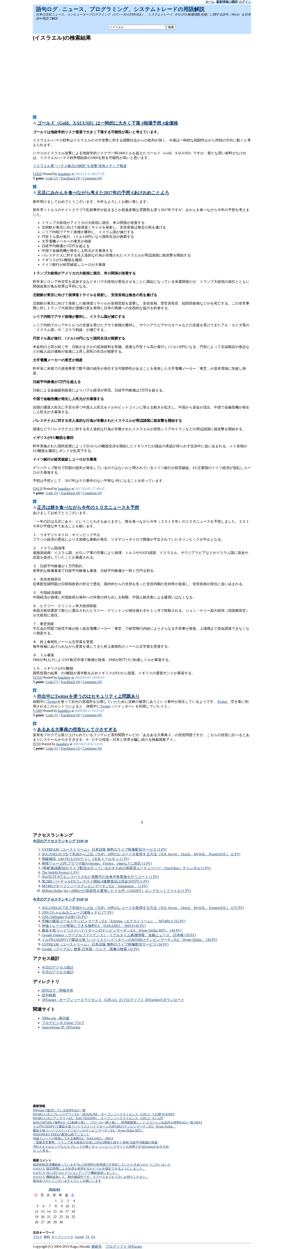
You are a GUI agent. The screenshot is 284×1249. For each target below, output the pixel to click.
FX (88, 1237)
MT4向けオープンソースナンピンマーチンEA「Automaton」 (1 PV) (94, 886)
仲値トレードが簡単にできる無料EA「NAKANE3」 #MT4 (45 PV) (94, 926)
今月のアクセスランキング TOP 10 (60, 899)
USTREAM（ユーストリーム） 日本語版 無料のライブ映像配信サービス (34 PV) (105, 944)
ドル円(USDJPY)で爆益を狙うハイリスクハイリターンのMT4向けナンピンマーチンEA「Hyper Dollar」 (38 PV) (129, 940)
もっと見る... (42, 1150)
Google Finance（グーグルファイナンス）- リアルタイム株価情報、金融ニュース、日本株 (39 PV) (119, 935)
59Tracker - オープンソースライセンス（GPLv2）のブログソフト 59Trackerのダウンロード (113, 1000)
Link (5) (52, 493)
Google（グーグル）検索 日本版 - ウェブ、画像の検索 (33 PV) (90, 949)
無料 (47, 1237)
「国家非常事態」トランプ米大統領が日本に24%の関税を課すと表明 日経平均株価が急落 (95, 1142)
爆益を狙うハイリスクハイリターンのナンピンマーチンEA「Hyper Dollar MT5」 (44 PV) (111, 930)
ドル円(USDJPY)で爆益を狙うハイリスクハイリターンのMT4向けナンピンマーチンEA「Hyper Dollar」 (104, 1126)
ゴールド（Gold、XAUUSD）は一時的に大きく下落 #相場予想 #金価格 (107, 123)
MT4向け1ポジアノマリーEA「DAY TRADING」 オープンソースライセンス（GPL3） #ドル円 (98, 1118)
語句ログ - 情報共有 (57, 990)
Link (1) (52, 715)
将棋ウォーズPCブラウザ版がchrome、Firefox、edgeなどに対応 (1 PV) (97, 863)
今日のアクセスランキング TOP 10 (60, 841)
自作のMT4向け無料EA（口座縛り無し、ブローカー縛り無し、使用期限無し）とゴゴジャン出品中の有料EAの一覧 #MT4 (117, 1122)
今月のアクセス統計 (58, 972)
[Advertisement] (142, 76)
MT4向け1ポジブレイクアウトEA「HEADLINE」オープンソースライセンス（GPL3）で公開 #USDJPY (104, 1114)
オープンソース (62, 1237)
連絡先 (96, 1246)
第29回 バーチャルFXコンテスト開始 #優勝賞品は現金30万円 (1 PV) (95, 881)
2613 (37, 489)
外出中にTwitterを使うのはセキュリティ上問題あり (88, 696)
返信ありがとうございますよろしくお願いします (67, 1181)
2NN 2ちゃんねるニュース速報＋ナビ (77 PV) (77, 912)
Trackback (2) (70, 748)
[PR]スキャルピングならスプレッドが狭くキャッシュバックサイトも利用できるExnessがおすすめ (101, 1146)
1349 (37, 711)
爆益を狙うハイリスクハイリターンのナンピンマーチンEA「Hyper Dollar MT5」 (88, 1130)
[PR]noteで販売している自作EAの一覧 (59, 1110)
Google (79, 1237)
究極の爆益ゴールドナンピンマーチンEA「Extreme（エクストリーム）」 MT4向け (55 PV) (113, 921)
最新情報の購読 (227, 2)
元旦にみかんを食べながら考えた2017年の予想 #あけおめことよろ (103, 192)
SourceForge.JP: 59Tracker (61, 1027)
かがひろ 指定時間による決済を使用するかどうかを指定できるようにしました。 (89, 1168)
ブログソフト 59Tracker (124, 1246)
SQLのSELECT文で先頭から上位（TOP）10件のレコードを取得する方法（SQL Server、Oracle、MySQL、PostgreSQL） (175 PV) (143, 908)
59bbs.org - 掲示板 (55, 1018)
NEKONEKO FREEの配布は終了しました (61, 1134)
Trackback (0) (70, 178)
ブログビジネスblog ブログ (63, 1023)
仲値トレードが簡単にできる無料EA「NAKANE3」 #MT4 (73, 1138)
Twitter (52, 702)
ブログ (37, 1237)
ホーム (210, 2)
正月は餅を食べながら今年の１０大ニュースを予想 (88, 507)
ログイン (245, 2)
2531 (37, 677)
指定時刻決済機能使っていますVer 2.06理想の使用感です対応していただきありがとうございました (102, 1164)
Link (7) (52, 682)
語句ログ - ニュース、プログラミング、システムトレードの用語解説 (120, 9)
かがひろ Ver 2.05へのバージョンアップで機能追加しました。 (76, 1173)
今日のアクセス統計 (58, 967)
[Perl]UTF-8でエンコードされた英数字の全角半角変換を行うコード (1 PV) (100, 877)
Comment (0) (92, 178)
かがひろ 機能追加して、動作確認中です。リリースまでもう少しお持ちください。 (91, 1177)
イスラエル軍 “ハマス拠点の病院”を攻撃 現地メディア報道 (79, 166)
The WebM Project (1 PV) (60, 872)
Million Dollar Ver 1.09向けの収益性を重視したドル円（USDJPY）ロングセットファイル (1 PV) (116, 891)
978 (36, 744)
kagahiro (64, 174)
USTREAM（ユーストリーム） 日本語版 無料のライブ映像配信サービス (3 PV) (104, 849)
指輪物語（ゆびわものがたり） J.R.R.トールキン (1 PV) (85, 859)
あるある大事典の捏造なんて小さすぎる (77, 729)
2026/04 (54, 1189)
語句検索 (49, 995)
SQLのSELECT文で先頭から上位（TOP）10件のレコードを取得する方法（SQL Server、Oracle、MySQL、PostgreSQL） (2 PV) (141, 854)
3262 (37, 174)
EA (93, 1237)
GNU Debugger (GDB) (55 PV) (64, 917)
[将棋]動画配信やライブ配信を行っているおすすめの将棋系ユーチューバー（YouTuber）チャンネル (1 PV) (126, 868)
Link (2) (52, 178)
